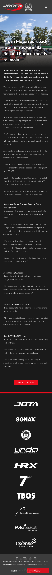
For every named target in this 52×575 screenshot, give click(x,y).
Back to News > (26, 382)
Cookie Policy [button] (31, 564)
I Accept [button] (38, 570)
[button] (46, 7)
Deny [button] (14, 570)
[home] (12, 7)
